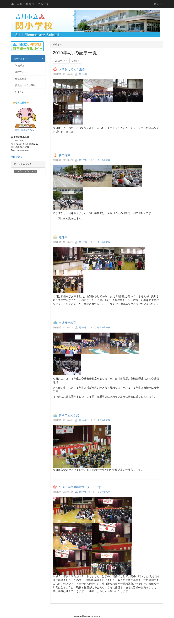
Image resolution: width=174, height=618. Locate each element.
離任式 (63, 237)
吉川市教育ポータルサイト (34, 4)
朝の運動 (64, 155)
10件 (75, 60)
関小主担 (81, 74)
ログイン (158, 4)
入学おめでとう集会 (72, 69)
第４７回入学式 (69, 415)
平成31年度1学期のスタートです (80, 487)
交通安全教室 (67, 322)
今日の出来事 (103, 160)
